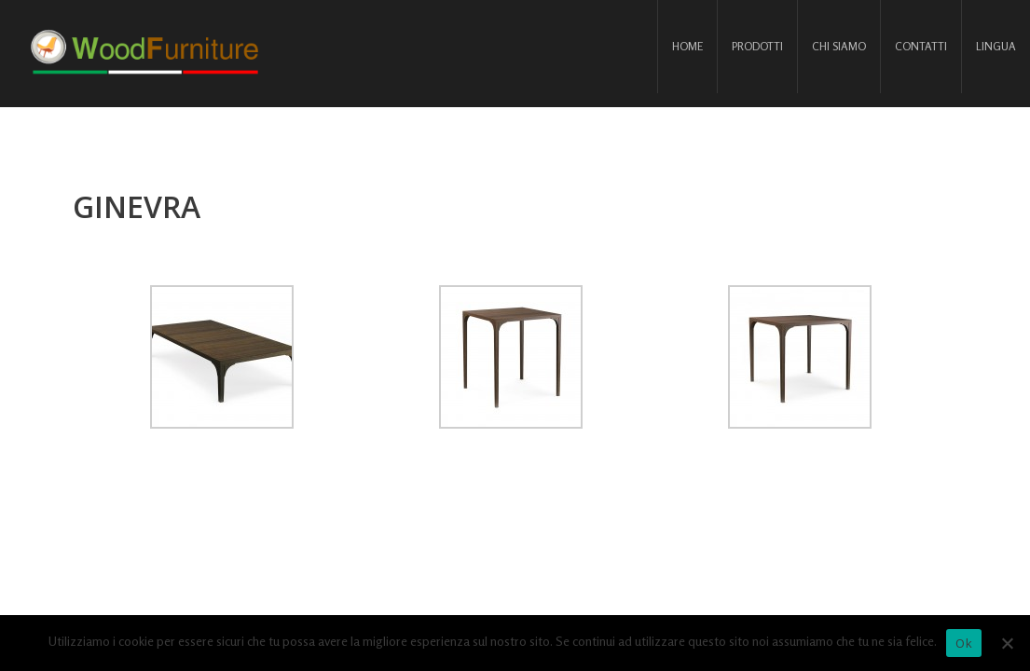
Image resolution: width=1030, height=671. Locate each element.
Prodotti (757, 46)
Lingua (996, 46)
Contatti (921, 46)
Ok (963, 643)
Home (687, 46)
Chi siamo (839, 46)
